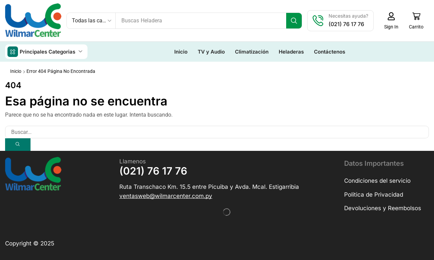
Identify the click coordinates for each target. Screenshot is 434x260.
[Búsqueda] (295, 20)
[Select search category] (91, 20)
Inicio (15, 71)
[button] (392, 20)
